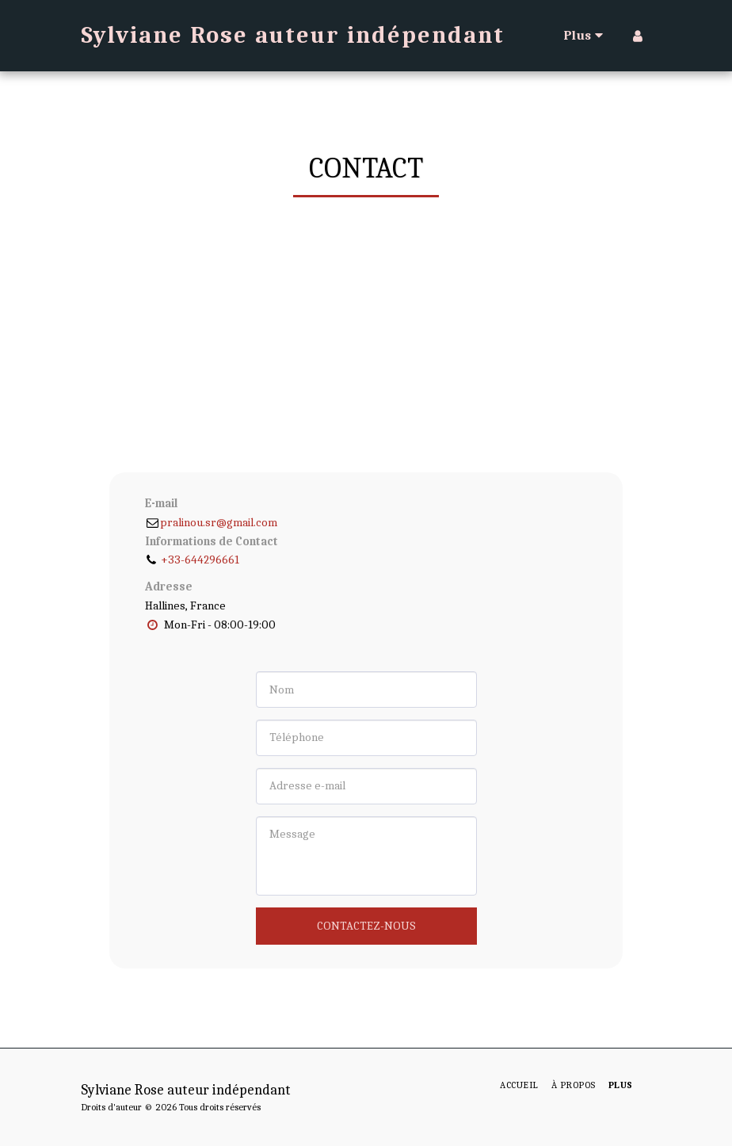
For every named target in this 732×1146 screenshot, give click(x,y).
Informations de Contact (211, 541)
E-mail (161, 503)
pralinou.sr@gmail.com (211, 522)
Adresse (169, 586)
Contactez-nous (366, 926)
